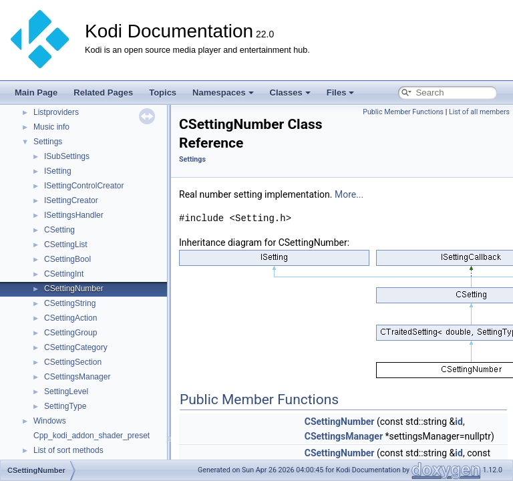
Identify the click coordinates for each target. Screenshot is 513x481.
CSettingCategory (76, 347)
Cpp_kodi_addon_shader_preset (91, 435)
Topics (162, 93)
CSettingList (66, 244)
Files (341, 93)
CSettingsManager (77, 376)
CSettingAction (70, 318)
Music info (51, 127)
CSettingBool (67, 259)
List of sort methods (68, 450)
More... (349, 194)
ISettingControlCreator (84, 185)
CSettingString (70, 303)
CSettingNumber (74, 288)
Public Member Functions (403, 112)
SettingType (65, 406)
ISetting (57, 171)
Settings (47, 141)
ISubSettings (67, 156)
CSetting (59, 229)
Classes (290, 93)
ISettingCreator (71, 200)
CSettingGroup (70, 332)
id (459, 421)
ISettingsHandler (74, 215)
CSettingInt (63, 274)
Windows (49, 421)
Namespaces (223, 93)
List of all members (479, 112)
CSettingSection (73, 362)
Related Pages (103, 93)
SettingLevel (66, 391)
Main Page (36, 93)
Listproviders (56, 112)
